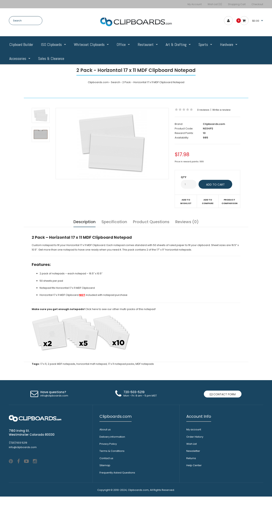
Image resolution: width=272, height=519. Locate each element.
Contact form (223, 394)
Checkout (257, 4)
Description (84, 222)
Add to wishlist (185, 201)
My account (193, 429)
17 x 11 (43, 364)
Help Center (194, 465)
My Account (195, 4)
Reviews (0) (187, 222)
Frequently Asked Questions (117, 472)
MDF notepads (145, 364)
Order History (194, 437)
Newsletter (193, 451)
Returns (191, 458)
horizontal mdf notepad (91, 364)
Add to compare (207, 201)
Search (115, 82)
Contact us (106, 458)
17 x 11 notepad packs (121, 364)
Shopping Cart (237, 4)
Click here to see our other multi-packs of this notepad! (120, 309)
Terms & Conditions (111, 451)
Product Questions (151, 222)
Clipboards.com (98, 82)
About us (105, 429)
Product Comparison (230, 201)
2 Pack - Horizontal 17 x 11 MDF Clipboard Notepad (153, 82)
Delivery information (112, 437)
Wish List (191, 444)
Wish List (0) (215, 4)
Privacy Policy (108, 444)
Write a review (221, 110)
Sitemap (104, 465)
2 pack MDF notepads (61, 364)
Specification (114, 222)
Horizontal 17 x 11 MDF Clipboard (75, 288)
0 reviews (203, 110)
